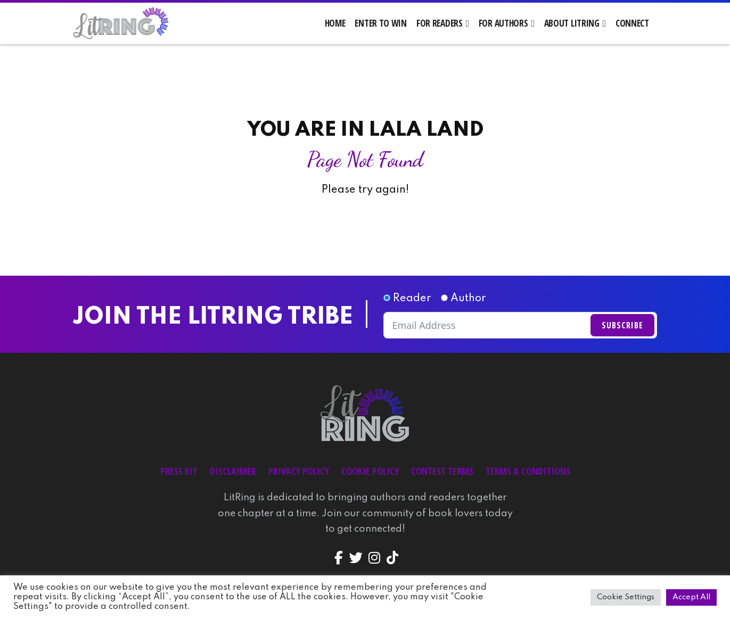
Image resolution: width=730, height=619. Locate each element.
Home (335, 23)
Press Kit (179, 472)
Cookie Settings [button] (625, 597)
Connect (632, 23)
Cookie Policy (370, 472)
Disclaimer (233, 472)
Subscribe (622, 326)
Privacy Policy (298, 472)
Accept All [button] (691, 597)
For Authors (503, 23)
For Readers (439, 23)
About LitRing (572, 23)
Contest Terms (442, 472)
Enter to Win (381, 23)
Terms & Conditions (528, 472)
